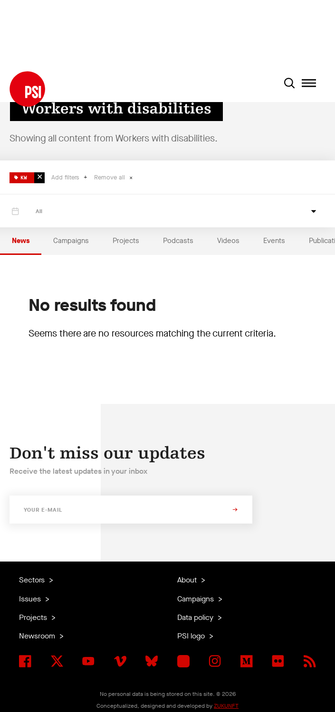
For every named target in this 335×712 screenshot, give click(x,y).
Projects (126, 240)
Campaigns (71, 240)
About (188, 580)
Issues (31, 599)
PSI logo (192, 636)
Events (274, 240)
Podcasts (178, 240)
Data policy (196, 617)
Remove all (110, 177)
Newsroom (38, 636)
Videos (228, 240)
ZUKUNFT (226, 706)
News (20, 240)
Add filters (66, 177)
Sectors (33, 580)
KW (20, 176)
